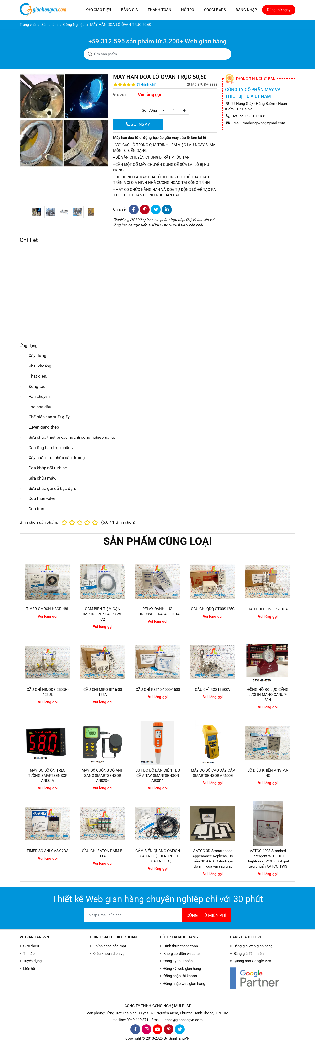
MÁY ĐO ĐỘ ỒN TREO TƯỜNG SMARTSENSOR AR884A (47, 775)
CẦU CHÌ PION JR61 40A (268, 609)
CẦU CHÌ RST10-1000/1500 (158, 689)
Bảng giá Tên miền (249, 953)
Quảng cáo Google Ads (252, 961)
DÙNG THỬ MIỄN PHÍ (206, 915)
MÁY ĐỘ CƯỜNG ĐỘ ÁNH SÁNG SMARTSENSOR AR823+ (103, 775)
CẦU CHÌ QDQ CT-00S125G (213, 609)
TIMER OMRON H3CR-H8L (47, 609)
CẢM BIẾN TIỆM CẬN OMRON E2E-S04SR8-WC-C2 (102, 614)
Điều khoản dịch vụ (108, 953)
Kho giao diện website (181, 953)
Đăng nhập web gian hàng (184, 983)
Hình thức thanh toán (180, 946)
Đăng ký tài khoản (178, 961)
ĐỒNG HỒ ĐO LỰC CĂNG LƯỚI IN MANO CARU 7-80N (267, 694)
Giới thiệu (31, 946)
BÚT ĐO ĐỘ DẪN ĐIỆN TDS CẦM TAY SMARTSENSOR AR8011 (157, 775)
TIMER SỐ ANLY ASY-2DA (48, 851)
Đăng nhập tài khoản (180, 976)
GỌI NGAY (138, 124)
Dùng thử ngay (278, 10)
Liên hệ (29, 968)
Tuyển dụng (32, 961)
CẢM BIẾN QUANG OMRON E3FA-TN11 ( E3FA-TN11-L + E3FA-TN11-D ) (157, 856)
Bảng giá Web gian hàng (253, 946)
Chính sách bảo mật (109, 946)
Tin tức (29, 953)
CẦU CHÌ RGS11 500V (213, 689)
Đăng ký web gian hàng (182, 968)
